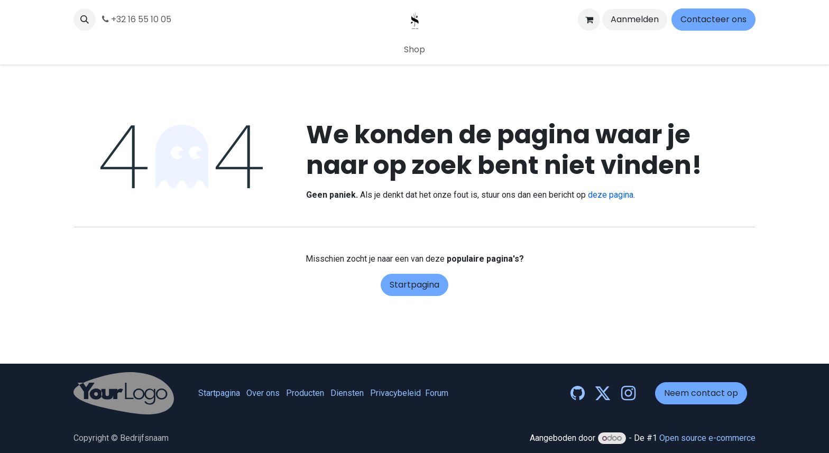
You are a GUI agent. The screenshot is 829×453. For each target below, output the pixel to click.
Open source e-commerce (707, 438)
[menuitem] (414, 49)
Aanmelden (635, 19)
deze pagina (610, 195)
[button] (84, 19)
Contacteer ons (713, 19)
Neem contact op (701, 393)
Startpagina (414, 285)
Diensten (347, 393)
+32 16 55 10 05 (136, 19)
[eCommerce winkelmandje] (589, 19)
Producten (305, 393)
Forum (436, 393)
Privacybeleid (395, 393)
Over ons (263, 393)
